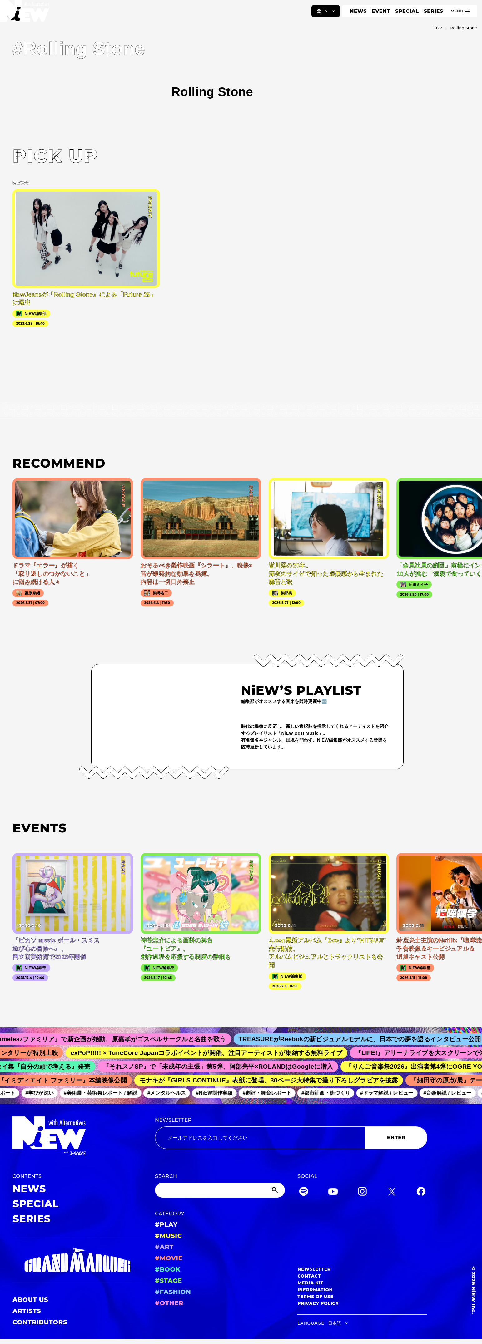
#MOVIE (168, 1258)
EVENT (381, 11)
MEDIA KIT (310, 1283)
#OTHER (169, 1303)
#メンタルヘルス (170, 1093)
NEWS (358, 11)
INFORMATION (315, 1289)
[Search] (220, 1190)
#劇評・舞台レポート (270, 1093)
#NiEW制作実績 (217, 1093)
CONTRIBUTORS (39, 1322)
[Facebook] (421, 1192)
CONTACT (309, 1276)
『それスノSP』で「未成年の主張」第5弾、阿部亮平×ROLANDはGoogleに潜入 (222, 1066)
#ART (164, 1247)
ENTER (396, 1137)
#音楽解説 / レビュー (450, 1093)
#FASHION (173, 1292)
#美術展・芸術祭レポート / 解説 (104, 1093)
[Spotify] (303, 1192)
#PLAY (166, 1224)
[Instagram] (362, 1192)
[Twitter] (391, 1192)
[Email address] (260, 1137)
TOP (438, 28)
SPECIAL (407, 11)
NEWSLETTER (173, 1120)
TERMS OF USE (315, 1296)
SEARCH (166, 1176)
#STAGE (168, 1280)
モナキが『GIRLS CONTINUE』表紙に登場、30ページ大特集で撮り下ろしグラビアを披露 (272, 1080)
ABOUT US (30, 1299)
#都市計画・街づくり (329, 1093)
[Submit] (275, 1190)
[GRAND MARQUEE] (77, 1260)
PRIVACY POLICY (318, 1303)
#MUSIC (168, 1235)
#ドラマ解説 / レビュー (389, 1093)
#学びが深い (42, 1093)
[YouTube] (333, 1192)
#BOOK (167, 1269)
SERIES (433, 11)
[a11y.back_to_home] (25, 13)
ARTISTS (26, 1311)
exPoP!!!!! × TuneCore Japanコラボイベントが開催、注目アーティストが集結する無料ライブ (211, 1052)
